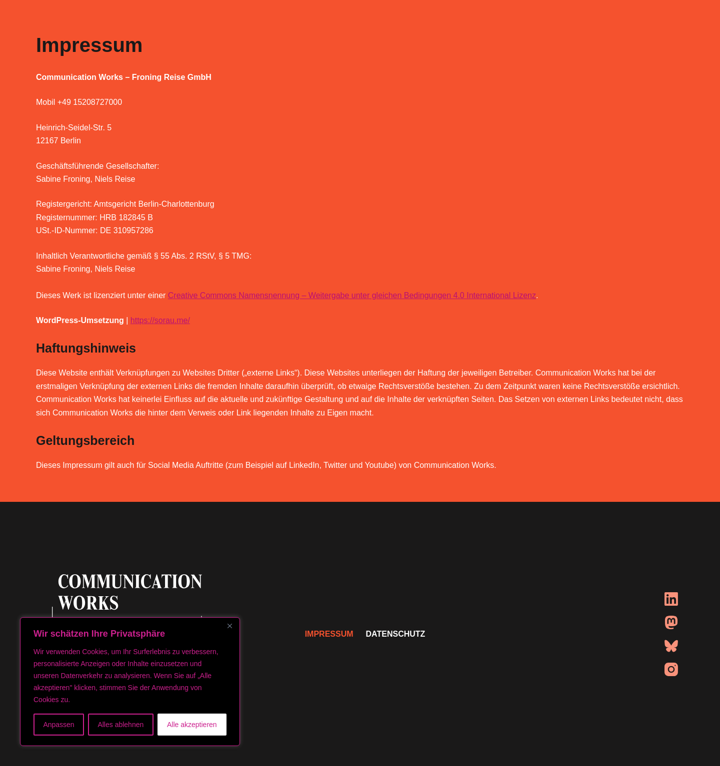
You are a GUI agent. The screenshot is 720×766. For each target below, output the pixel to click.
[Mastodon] (671, 622)
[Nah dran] (230, 626)
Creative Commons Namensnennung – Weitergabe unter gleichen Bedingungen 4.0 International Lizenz (352, 295)
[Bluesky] (671, 646)
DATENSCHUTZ (396, 634)
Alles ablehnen (121, 725)
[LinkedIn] (671, 599)
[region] (130, 681)
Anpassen (58, 725)
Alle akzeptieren (192, 725)
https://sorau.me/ (160, 320)
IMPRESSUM (329, 634)
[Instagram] (671, 669)
